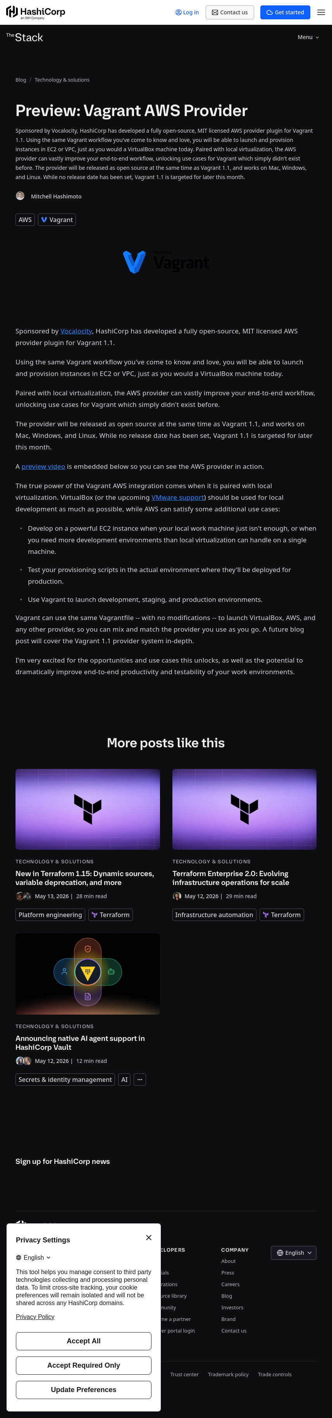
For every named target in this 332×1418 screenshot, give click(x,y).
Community (162, 1307)
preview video (43, 466)
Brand (228, 1318)
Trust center (184, 1374)
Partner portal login (171, 1330)
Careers (230, 1284)
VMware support (177, 497)
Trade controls (275, 1374)
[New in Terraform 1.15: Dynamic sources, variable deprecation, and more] (87, 835)
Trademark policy (228, 1374)
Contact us (233, 1330)
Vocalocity (76, 330)
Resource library (167, 1295)
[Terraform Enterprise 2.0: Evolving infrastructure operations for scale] (244, 835)
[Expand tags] (140, 1079)
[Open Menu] (321, 12)
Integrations (162, 1284)
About (228, 1260)
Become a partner (169, 1318)
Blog (226, 1295)
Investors (232, 1307)
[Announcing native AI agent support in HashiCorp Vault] (87, 999)
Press (227, 1272)
